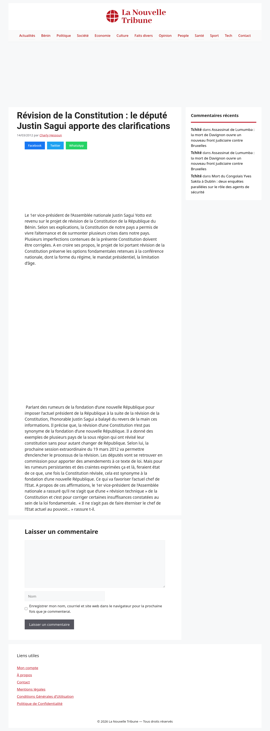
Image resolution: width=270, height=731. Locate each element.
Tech (228, 35)
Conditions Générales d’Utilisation (45, 696)
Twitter (55, 146)
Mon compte (27, 667)
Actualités (27, 35)
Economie (103, 35)
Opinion (165, 35)
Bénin (45, 35)
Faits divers (144, 35)
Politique (64, 35)
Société (83, 35)
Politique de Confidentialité (39, 703)
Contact (244, 35)
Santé (199, 35)
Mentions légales (31, 689)
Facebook (35, 146)
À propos (24, 675)
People (183, 35)
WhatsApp (76, 146)
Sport (214, 35)
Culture (122, 35)
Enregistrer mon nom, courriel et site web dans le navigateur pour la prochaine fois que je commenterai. (95, 608)
